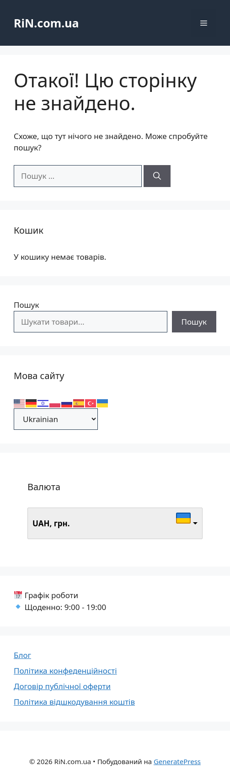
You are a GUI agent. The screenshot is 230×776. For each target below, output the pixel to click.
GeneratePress (177, 761)
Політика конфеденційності (65, 670)
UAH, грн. (51, 523)
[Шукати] (157, 176)
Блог (22, 655)
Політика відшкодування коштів (74, 701)
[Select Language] (56, 419)
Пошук (26, 305)
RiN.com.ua (46, 23)
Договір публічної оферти (62, 686)
